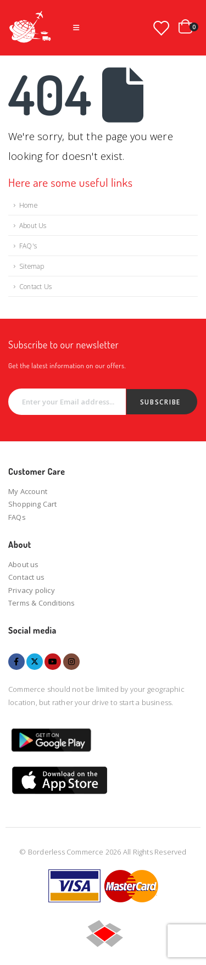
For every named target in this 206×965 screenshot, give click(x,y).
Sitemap (31, 266)
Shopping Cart (32, 504)
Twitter (34, 661)
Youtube (52, 661)
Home (28, 205)
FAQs (17, 517)
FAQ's (28, 245)
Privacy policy (31, 590)
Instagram (71, 661)
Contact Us (35, 286)
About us (23, 564)
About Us (33, 225)
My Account (27, 491)
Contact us (26, 577)
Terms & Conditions (41, 603)
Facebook (16, 661)
